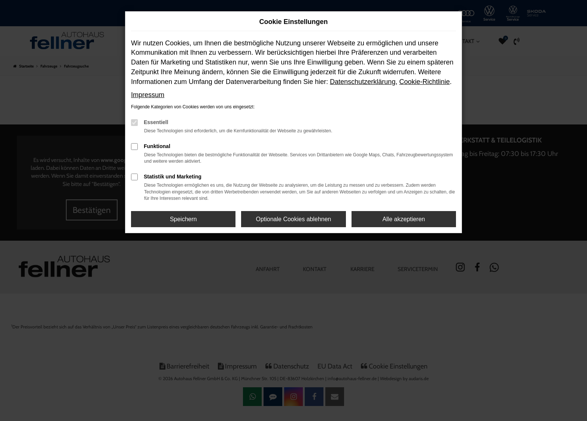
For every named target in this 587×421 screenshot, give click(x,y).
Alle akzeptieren (403, 219)
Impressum (147, 95)
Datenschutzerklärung (362, 81)
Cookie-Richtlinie (424, 81)
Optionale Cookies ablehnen (293, 219)
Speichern (183, 219)
